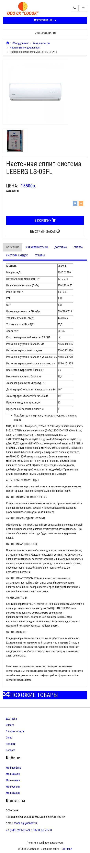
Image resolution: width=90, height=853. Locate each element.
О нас (9, 737)
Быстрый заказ (45, 231)
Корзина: (45, 20)
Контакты (15, 801)
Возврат (10, 750)
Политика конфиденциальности (45, 842)
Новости (11, 743)
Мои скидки (13, 792)
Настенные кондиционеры (25, 47)
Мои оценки (13, 786)
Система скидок (17, 255)
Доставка (60, 247)
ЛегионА (67, 848)
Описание (12, 247)
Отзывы (40, 255)
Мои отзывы (13, 780)
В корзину (45, 220)
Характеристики (37, 247)
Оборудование (45, 32)
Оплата (78, 247)
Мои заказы (13, 774)
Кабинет (14, 758)
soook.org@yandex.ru (26, 823)
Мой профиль (13, 767)
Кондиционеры (41, 43)
